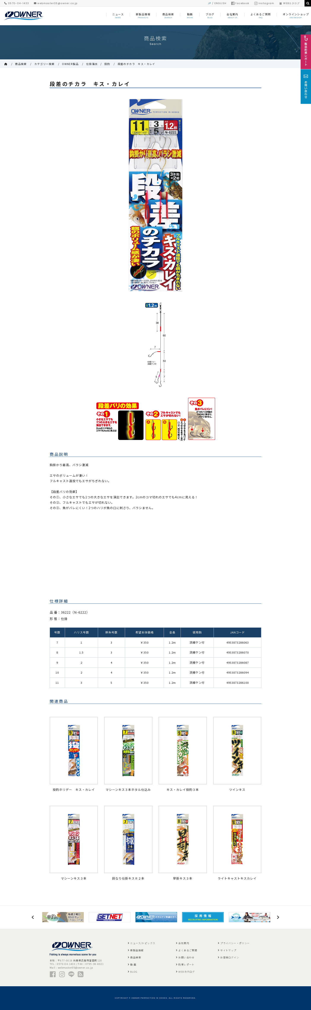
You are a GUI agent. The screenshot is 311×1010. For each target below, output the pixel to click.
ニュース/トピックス (142, 943)
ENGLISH (220, 3)
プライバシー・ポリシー (235, 943)
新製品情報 (137, 950)
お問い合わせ (186, 957)
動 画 (133, 964)
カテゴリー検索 (44, 64)
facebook (240, 3)
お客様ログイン (229, 957)
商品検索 (21, 64)
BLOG (133, 971)
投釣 (107, 64)
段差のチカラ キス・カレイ (136, 64)
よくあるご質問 (187, 950)
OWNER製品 (70, 64)
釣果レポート (186, 964)
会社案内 (183, 943)
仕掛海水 (92, 64)
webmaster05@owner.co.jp (56, 3)
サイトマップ (228, 950)
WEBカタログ (289, 3)
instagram (264, 3)
